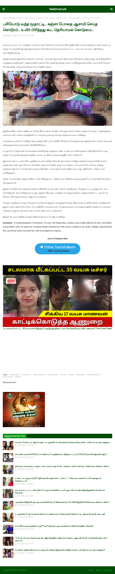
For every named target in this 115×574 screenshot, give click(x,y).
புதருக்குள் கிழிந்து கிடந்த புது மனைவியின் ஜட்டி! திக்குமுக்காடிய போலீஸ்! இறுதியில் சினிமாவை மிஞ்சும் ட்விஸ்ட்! (62, 502)
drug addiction (39, 375)
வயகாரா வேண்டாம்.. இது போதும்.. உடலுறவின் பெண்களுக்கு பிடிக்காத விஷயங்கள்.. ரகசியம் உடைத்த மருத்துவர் (62, 442)
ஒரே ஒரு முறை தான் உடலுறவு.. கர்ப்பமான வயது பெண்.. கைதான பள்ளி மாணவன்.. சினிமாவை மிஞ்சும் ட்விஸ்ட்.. (62, 466)
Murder (63, 375)
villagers (12, 18)
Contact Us (108, 570)
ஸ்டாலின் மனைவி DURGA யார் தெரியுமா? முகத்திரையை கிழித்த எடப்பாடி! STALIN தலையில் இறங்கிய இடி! (60, 454)
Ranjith (71, 375)
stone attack (8, 377)
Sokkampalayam (93, 375)
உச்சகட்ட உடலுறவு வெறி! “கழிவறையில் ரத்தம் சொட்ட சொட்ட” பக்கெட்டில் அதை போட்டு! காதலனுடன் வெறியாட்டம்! (58, 479)
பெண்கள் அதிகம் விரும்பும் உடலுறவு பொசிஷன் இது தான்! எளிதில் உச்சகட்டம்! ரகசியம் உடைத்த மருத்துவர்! (60, 550)
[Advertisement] (57, 351)
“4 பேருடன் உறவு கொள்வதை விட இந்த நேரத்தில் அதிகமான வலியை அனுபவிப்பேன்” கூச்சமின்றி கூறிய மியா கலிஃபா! (61, 539)
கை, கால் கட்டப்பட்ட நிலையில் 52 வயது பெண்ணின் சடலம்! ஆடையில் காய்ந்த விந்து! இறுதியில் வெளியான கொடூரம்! (60, 491)
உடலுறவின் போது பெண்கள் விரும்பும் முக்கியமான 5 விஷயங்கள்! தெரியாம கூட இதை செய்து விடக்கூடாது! (60, 514)
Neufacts (8, 36)
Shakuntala (80, 375)
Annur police (14, 375)
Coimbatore (26, 375)
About (98, 570)
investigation (52, 375)
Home (5, 18)
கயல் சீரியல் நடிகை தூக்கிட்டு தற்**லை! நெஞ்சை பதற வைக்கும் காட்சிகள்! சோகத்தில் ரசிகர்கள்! (54, 526)
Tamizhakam (22, 570)
